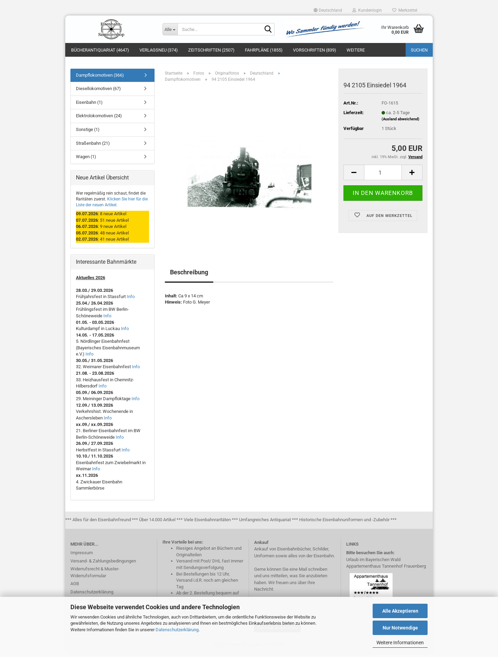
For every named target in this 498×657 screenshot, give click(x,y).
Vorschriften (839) (314, 50)
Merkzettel (404, 10)
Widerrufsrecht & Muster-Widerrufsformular (95, 576)
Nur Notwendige (400, 628)
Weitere (356, 50)
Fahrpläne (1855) (264, 50)
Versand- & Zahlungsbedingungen (103, 564)
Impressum (81, 556)
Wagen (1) (86, 160)
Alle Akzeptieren (400, 611)
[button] (327, 10)
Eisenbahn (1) (89, 106)
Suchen (419, 50)
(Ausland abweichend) (400, 123)
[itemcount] (383, 176)
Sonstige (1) (88, 133)
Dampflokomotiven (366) (100, 78)
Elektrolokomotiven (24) (99, 119)
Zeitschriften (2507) (211, 50)
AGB (74, 587)
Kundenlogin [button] (367, 10)
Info (131, 300)
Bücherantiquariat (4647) (100, 50)
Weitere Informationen (400, 642)
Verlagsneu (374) (158, 50)
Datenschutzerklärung (177, 629)
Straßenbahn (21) (93, 147)
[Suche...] (170, 29)
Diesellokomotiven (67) (98, 92)
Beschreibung (189, 276)
